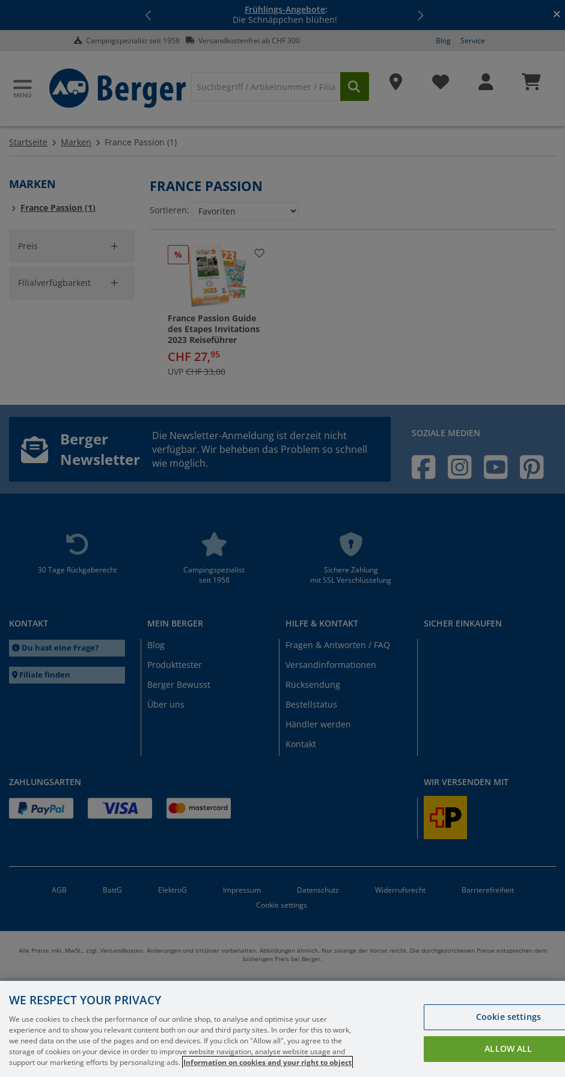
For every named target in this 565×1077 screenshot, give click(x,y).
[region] (282, 1029)
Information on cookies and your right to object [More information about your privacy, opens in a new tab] (267, 1062)
